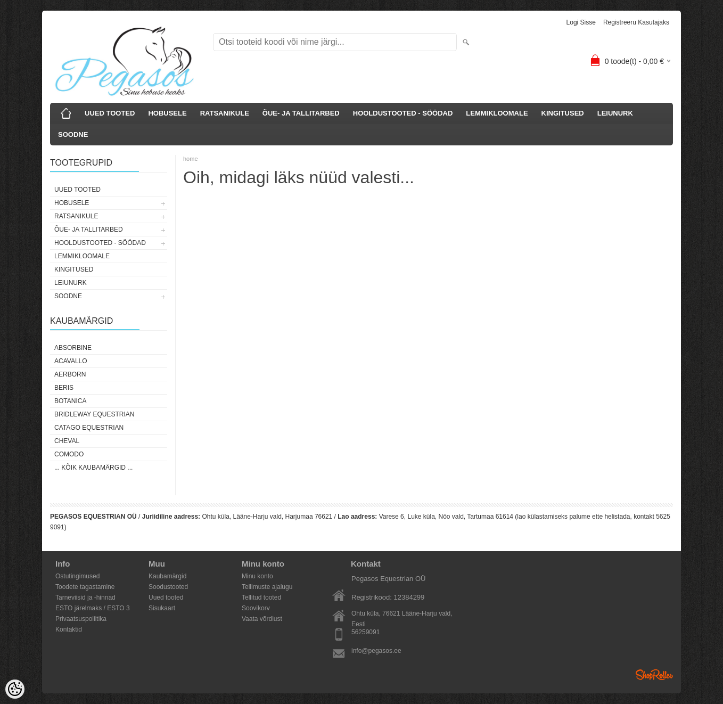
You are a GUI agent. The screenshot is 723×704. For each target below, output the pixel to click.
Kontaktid (68, 629)
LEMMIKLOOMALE (497, 113)
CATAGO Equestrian (89, 427)
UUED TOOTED (110, 113)
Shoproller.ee (654, 674)
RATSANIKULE (224, 113)
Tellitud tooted (261, 597)
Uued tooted (166, 597)
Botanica (70, 401)
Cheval (66, 441)
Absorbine (73, 347)
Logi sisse (581, 22)
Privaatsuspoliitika (80, 619)
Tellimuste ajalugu (267, 587)
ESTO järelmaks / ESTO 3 (92, 608)
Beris (63, 387)
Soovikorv (256, 608)
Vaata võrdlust (262, 619)
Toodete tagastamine (84, 587)
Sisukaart (162, 608)
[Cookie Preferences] (14, 689)
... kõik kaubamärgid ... (93, 467)
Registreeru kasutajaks (636, 22)
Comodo (69, 454)
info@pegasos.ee (376, 650)
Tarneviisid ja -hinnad (85, 597)
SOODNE (73, 134)
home (190, 158)
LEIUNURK (615, 113)
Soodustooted (168, 587)
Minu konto (257, 576)
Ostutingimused (77, 576)
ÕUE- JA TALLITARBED (301, 113)
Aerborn (70, 374)
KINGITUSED (562, 113)
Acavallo (70, 361)
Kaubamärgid (167, 576)
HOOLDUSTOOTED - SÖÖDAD (403, 113)
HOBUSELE (167, 113)
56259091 (365, 632)
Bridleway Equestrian (94, 414)
